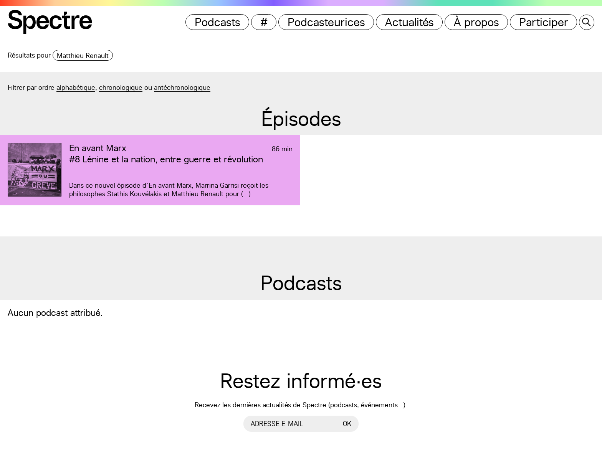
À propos (476, 22)
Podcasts (217, 22)
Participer (543, 22)
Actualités (409, 22)
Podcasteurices (326, 22)
